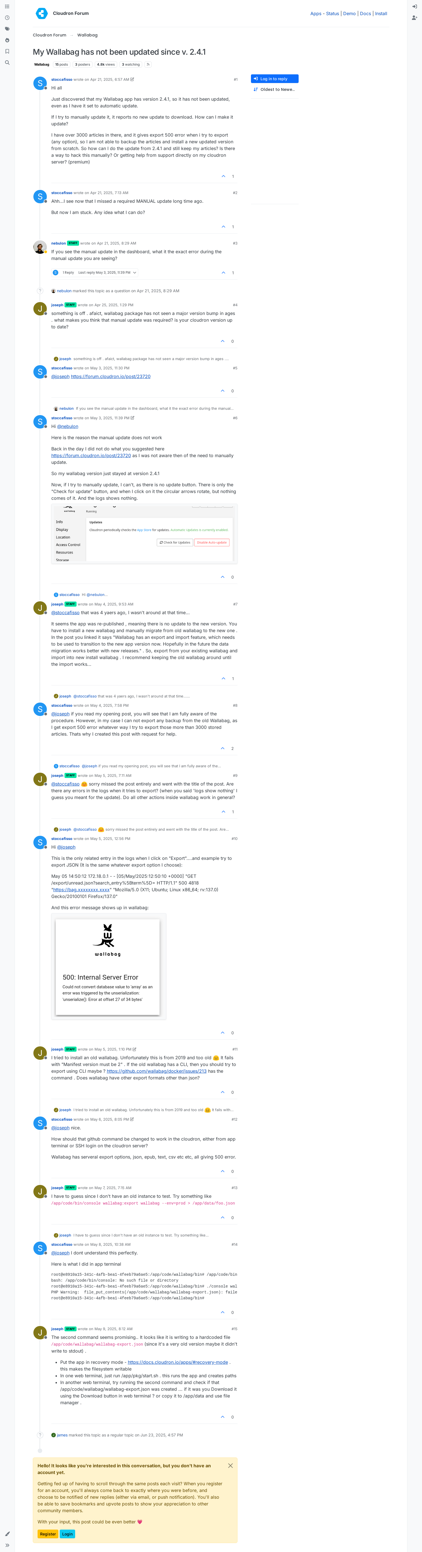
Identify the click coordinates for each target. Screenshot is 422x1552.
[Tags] (7, 29)
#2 (235, 192)
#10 (234, 838)
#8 (235, 705)
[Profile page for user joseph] (40, 309)
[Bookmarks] (7, 51)
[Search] (7, 62)
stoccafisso (61, 79)
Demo (349, 13)
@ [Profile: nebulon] (67, 426)
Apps (315, 13)
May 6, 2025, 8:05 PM (109, 1119)
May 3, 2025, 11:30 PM (110, 368)
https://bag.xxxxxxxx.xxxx (81, 889)
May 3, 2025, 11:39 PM (110, 418)
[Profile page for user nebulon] (40, 247)
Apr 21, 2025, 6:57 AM (109, 79)
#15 (234, 1329)
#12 (234, 1119)
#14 (234, 1244)
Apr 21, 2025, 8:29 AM (116, 243)
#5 (235, 368)
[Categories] (7, 6)
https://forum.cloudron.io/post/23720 (111, 376)
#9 (235, 775)
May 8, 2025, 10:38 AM (110, 1244)
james (62, 1435)
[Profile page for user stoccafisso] (40, 83)
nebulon (58, 243)
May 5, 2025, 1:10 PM (113, 1049)
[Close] (230, 1465)
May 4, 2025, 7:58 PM (109, 705)
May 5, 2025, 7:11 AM (113, 775)
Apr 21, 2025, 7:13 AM (109, 192)
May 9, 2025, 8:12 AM (113, 1329)
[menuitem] (415, 6)
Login (67, 1534)
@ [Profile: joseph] (60, 376)
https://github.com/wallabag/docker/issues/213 (157, 1071)
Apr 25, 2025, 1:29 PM (113, 305)
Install (381, 13)
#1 (235, 79)
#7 (235, 604)
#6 (235, 418)
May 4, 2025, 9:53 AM (113, 604)
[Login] (415, 6)
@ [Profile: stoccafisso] (65, 612)
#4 (235, 305)
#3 (235, 243)
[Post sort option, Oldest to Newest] (275, 89)
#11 (234, 1049)
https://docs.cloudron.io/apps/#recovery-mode (178, 1362)
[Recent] (7, 17)
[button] (7, 1534)
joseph (57, 305)
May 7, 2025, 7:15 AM (113, 1187)
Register (48, 1534)
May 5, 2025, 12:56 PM (110, 838)
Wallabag (41, 64)
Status (332, 13)
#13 (234, 1187)
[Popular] (7, 40)
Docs (365, 13)
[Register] (415, 17)
